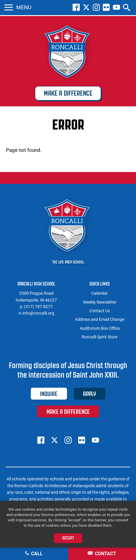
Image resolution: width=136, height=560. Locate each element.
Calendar (99, 293)
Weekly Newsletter (99, 302)
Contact (102, 553)
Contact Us (99, 310)
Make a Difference (68, 93)
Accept (68, 538)
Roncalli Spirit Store (99, 337)
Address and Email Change (99, 319)
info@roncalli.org (38, 313)
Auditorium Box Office (100, 328)
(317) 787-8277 (38, 306)
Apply (89, 393)
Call (34, 553)
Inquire (48, 393)
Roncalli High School (68, 52)
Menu (17, 7)
